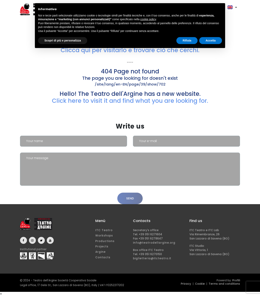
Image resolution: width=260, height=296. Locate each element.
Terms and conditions (224, 284)
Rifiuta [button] (187, 40)
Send (130, 198)
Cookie (200, 284)
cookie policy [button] (148, 19)
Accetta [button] (211, 40)
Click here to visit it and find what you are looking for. (130, 101)
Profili (236, 280)
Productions (105, 241)
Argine (100, 252)
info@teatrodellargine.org (154, 243)
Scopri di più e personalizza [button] (62, 40)
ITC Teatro (104, 230)
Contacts (102, 257)
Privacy (186, 284)
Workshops (104, 235)
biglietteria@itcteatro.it (152, 258)
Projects (101, 246)
